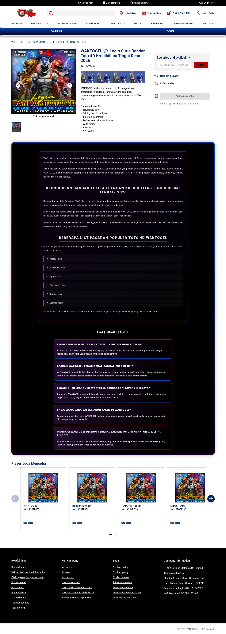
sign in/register (176, 103)
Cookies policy (120, 572)
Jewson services (71, 582)
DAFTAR (56, 31)
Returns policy (18, 592)
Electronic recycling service (76, 597)
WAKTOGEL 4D (118, 23)
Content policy (120, 567)
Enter (201, 65)
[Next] (211, 498)
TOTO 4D (138, 23)
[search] (80, 13)
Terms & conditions (123, 587)
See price (28, 523)
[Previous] (15, 498)
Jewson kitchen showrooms (77, 587)
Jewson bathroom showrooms (78, 592)
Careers (66, 572)
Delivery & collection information (28, 572)
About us (67, 567)
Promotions (17, 587)
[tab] (110, 534)
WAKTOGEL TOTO (93, 23)
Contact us (68, 577)
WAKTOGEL (16, 23)
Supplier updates (20, 602)
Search (50, 13)
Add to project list (185, 96)
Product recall (18, 582)
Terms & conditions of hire (127, 592)
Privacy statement (122, 582)
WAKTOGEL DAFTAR (67, 23)
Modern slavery (121, 577)
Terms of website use (124, 597)
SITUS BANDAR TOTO (184, 23)
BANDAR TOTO (158, 23)
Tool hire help (18, 607)
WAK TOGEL (209, 23)
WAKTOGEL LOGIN (40, 23)
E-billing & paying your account (27, 577)
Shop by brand (18, 597)
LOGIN (169, 31)
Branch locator (19, 567)
